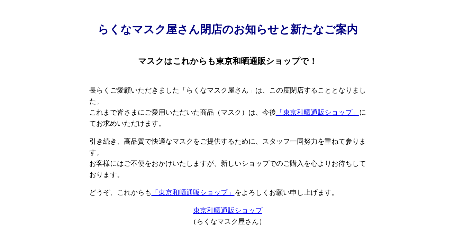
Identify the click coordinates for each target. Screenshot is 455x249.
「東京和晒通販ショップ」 (317, 112)
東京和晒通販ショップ (227, 210)
